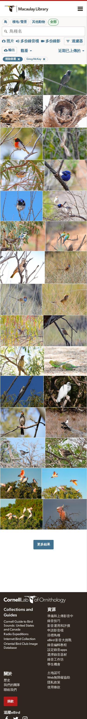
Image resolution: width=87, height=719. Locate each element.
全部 (53, 22)
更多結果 (43, 544)
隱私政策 (53, 682)
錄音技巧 (53, 621)
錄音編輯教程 (57, 645)
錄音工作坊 (55, 659)
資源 (51, 610)
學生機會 (53, 664)
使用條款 (53, 687)
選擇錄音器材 (57, 654)
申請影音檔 (55, 630)
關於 (8, 674)
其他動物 (38, 22)
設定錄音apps (57, 650)
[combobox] (47, 31)
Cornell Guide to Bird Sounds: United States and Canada (19, 625)
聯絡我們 (10, 689)
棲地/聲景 (19, 22)
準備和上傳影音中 (60, 616)
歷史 (7, 680)
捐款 (10, 701)
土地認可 (53, 673)
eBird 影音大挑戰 (59, 640)
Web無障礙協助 (58, 677)
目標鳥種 (53, 635)
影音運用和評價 (58, 625)
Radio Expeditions (16, 634)
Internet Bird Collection (19, 639)
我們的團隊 (12, 685)
